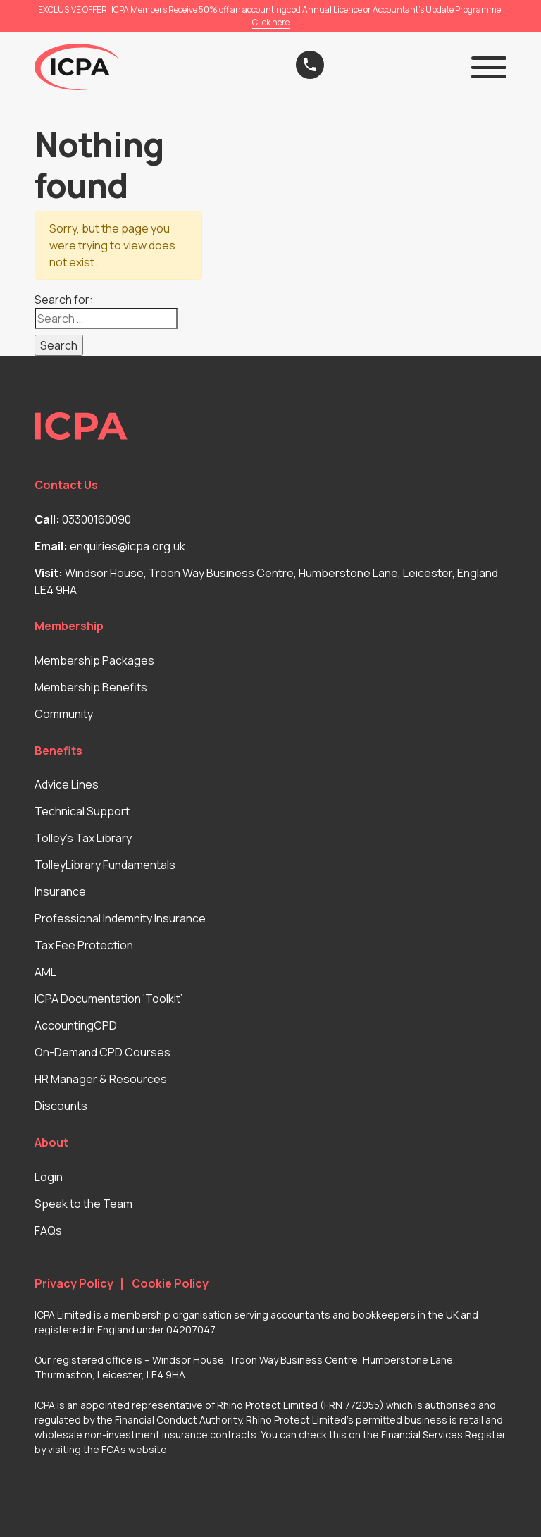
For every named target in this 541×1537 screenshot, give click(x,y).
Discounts (61, 1105)
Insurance (60, 891)
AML (45, 972)
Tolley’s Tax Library (83, 838)
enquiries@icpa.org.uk (127, 546)
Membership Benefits (91, 687)
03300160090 (96, 519)
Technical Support (82, 811)
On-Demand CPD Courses (102, 1052)
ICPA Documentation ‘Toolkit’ (108, 998)
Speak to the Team (83, 1203)
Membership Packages (94, 660)
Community (64, 714)
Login (49, 1177)
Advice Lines (67, 784)
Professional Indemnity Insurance (120, 918)
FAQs (48, 1230)
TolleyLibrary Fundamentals (105, 864)
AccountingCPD (76, 1025)
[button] (488, 67)
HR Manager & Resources (101, 1079)
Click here (271, 22)
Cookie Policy (170, 1283)
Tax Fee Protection (84, 945)
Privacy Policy (74, 1283)
